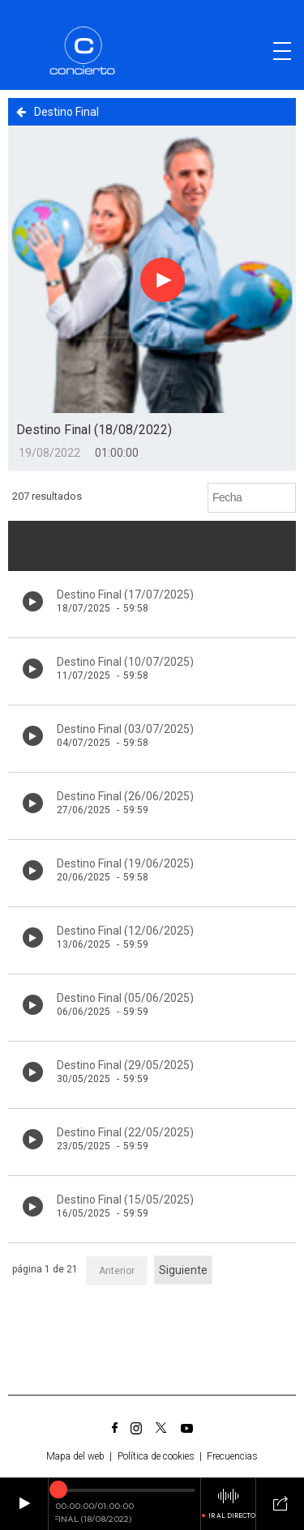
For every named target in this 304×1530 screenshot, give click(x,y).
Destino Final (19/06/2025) (125, 863)
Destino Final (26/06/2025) (125, 796)
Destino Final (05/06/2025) (125, 997)
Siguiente (183, 1270)
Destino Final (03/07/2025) (125, 728)
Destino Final (57, 111)
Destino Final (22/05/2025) (125, 1132)
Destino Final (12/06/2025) (125, 930)
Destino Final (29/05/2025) (125, 1065)
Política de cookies (156, 1456)
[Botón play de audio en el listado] (33, 601)
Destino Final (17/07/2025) (125, 594)
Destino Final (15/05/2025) (125, 1199)
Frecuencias (232, 1456)
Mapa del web (75, 1456)
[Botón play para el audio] (163, 280)
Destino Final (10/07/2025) (125, 661)
